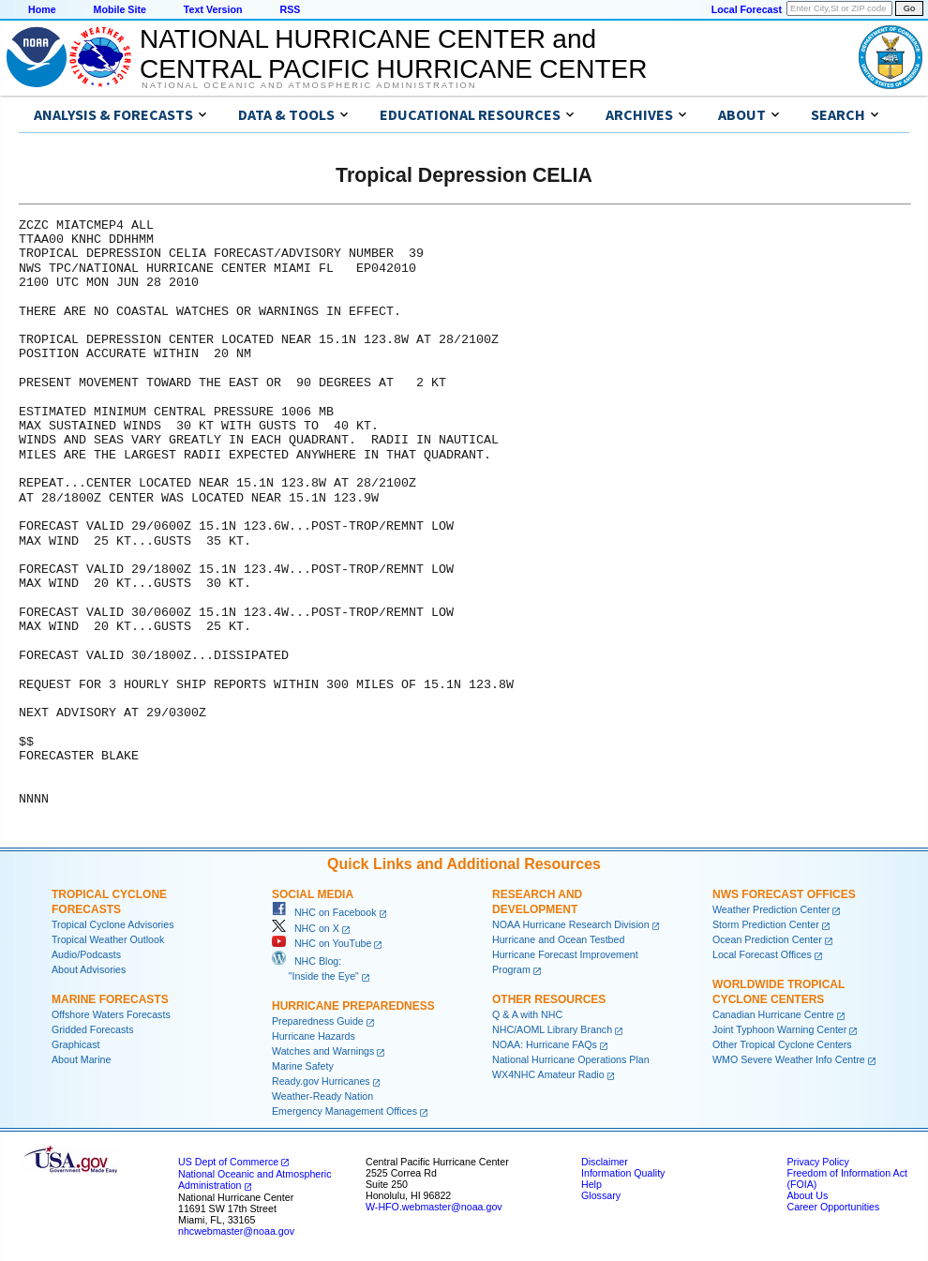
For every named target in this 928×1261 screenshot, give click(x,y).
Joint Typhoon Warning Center (779, 1029)
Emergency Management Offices (344, 1111)
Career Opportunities (832, 1206)
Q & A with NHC (527, 1014)
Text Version (213, 9)
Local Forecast (746, 9)
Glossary (601, 1195)
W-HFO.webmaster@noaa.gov (434, 1206)
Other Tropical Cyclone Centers (782, 1044)
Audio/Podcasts (86, 954)
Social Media (312, 894)
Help (591, 1184)
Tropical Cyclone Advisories (113, 924)
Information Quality (623, 1172)
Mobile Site (120, 9)
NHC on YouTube (321, 943)
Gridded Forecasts (93, 1029)
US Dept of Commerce (228, 1161)
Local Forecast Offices (762, 954)
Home (42, 9)
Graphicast (76, 1044)
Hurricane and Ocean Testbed (558, 939)
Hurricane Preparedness (353, 1006)
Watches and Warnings (323, 1051)
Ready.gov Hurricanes (321, 1081)
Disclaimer (604, 1161)
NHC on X (305, 928)
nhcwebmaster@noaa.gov (236, 1231)
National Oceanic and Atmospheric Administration (309, 85)
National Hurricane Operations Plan (571, 1059)
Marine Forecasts (110, 999)
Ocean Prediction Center (767, 939)
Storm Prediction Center (765, 924)
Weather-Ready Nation (322, 1096)
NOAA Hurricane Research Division (571, 924)
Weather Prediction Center (771, 909)
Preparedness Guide (318, 1021)
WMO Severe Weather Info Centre (788, 1059)
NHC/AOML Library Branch (552, 1029)
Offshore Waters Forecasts (111, 1014)
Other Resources (549, 999)
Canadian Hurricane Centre (773, 1014)
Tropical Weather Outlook (108, 939)
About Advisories (89, 969)
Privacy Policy (817, 1161)
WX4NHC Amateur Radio (548, 1074)
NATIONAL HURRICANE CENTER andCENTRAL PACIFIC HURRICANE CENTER (393, 53)
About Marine (81, 1059)
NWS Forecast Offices (784, 894)
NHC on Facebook (324, 912)
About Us (807, 1195)
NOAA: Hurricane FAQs (544, 1044)
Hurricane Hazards (313, 1036)
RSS (289, 9)
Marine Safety (303, 1066)
